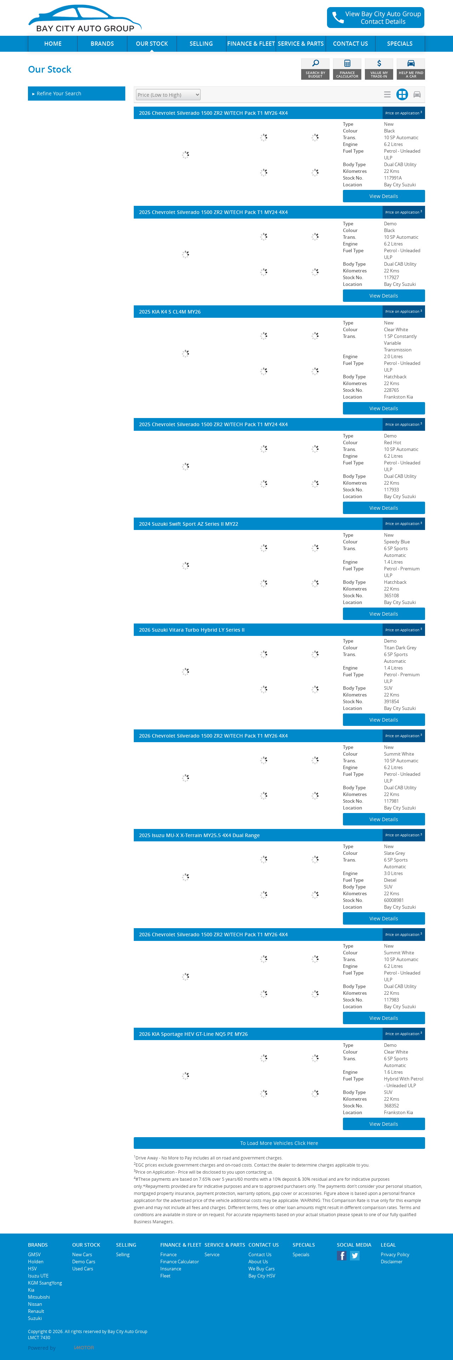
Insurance (170, 1268)
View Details (383, 196)
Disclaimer (391, 1261)
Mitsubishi (39, 1297)
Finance (168, 1254)
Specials (301, 1254)
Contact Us (259, 1254)
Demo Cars (83, 1261)
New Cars (82, 1254)
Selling (123, 1254)
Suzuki (35, 1318)
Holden (36, 1261)
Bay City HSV (261, 1275)
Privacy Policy (395, 1254)
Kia (31, 1290)
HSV (32, 1268)
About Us (258, 1261)
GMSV (34, 1254)
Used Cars (82, 1268)
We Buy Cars (261, 1268)
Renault (36, 1311)
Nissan (35, 1304)
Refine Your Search (56, 93)
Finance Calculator (179, 1261)
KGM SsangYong (45, 1283)
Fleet (165, 1275)
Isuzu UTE (38, 1275)
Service (212, 1254)
